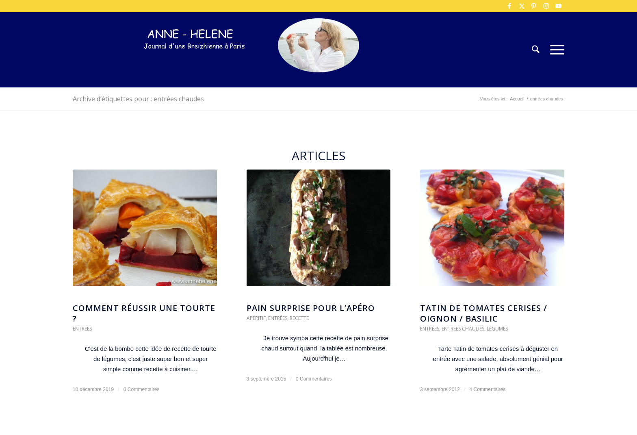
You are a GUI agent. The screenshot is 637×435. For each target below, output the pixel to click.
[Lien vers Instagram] (546, 6)
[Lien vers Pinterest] (534, 6)
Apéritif (256, 318)
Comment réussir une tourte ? (144, 313)
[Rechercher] (535, 49)
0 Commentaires (142, 389)
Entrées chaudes (463, 328)
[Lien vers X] (522, 6)
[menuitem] (535, 49)
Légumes (497, 328)
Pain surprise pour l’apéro (311, 307)
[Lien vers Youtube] (558, 6)
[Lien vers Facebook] (509, 6)
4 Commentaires (487, 389)
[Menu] (554, 49)
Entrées (82, 328)
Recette (299, 318)
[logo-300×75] (195, 62)
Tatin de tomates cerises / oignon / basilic (483, 313)
